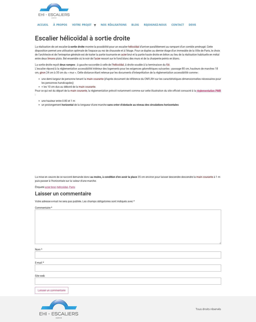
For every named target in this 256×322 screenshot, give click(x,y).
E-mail (39, 262)
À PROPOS (60, 25)
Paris (72, 187)
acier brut (50, 187)
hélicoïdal (62, 187)
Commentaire (43, 207)
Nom (38, 249)
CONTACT (177, 25)
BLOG (135, 25)
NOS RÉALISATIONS (114, 25)
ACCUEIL (42, 25)
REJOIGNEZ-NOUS (155, 25)
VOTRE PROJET (81, 25)
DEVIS (192, 25)
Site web (40, 276)
